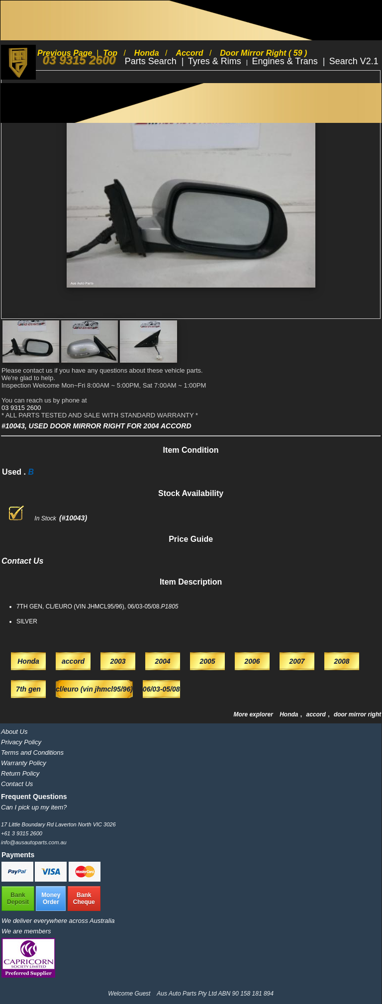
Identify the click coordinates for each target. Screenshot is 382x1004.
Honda (290, 714)
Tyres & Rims (216, 61)
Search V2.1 (354, 61)
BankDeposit (18, 898)
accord (317, 714)
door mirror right (357, 714)
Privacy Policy (21, 742)
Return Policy (20, 773)
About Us (14, 731)
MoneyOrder (50, 898)
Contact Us (17, 784)
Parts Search (152, 61)
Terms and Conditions (32, 752)
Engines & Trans (286, 61)
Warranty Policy (23, 763)
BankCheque (84, 898)
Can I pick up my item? (34, 807)
